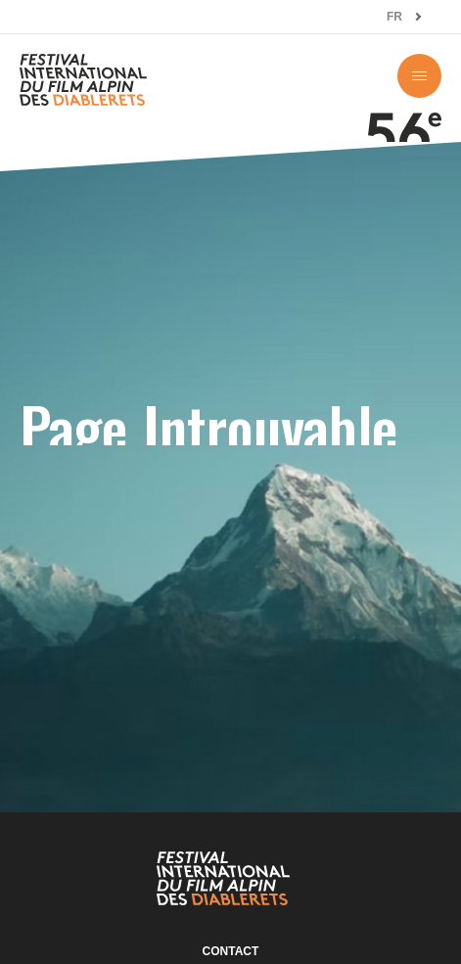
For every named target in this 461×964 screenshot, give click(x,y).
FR (394, 16)
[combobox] (404, 17)
